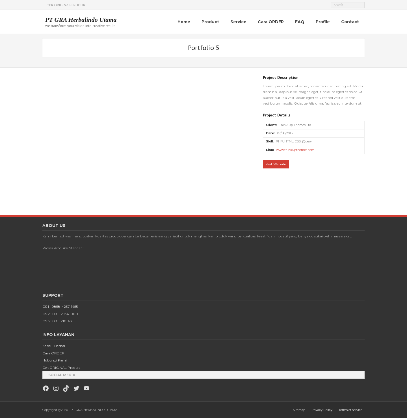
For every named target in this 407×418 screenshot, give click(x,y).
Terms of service (350, 410)
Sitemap (299, 410)
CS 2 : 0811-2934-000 (60, 314)
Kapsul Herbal (53, 346)
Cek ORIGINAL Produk (61, 367)
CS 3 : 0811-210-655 (57, 321)
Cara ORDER (53, 353)
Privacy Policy (321, 410)
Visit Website (276, 164)
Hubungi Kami (54, 360)
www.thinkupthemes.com (295, 150)
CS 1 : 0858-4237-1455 (60, 306)
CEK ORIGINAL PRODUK (66, 5)
